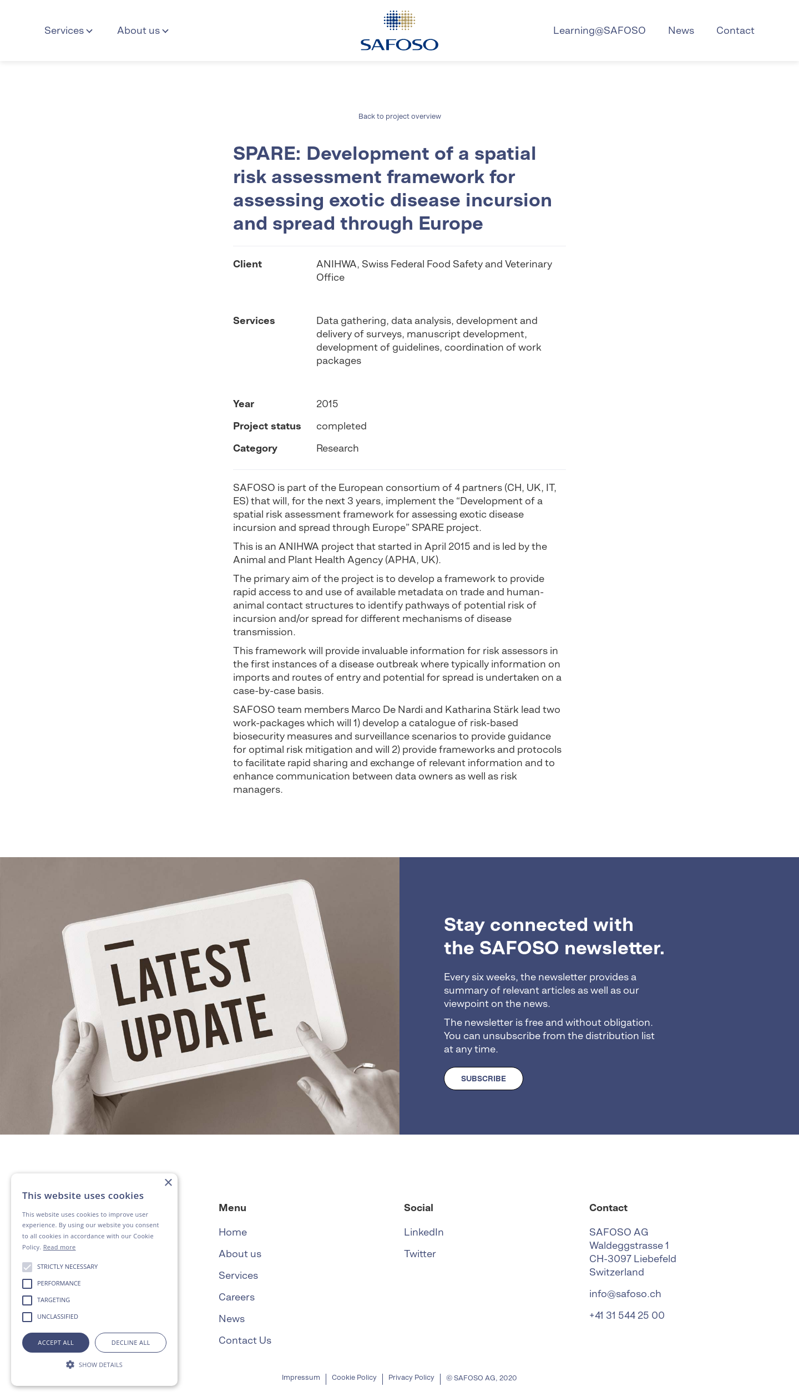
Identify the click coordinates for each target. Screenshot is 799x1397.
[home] (399, 30)
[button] (69, 30)
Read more (59, 1247)
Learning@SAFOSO (599, 30)
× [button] (168, 1183)
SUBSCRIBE (483, 1078)
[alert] (94, 1279)
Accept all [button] (56, 1342)
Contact (735, 30)
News (681, 30)
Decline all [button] (131, 1342)
